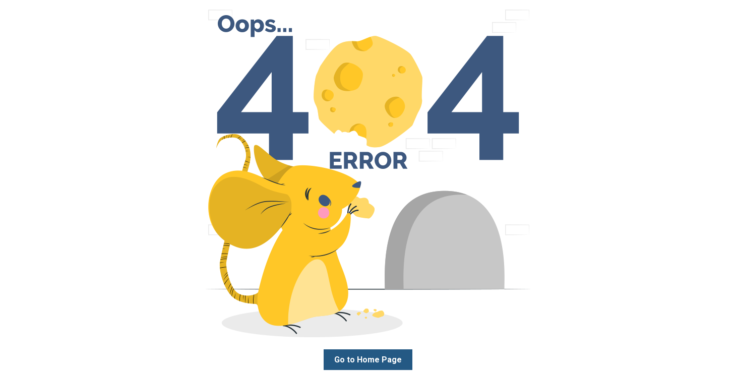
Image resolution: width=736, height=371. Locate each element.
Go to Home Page (368, 359)
